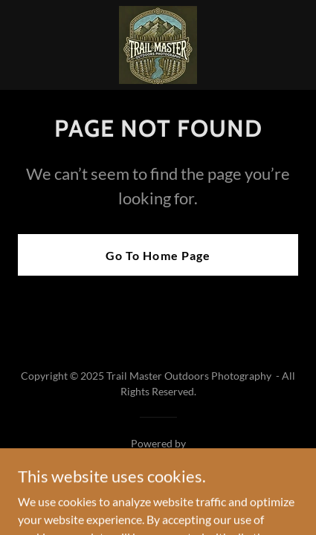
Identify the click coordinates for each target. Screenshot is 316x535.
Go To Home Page (158, 255)
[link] (158, 45)
